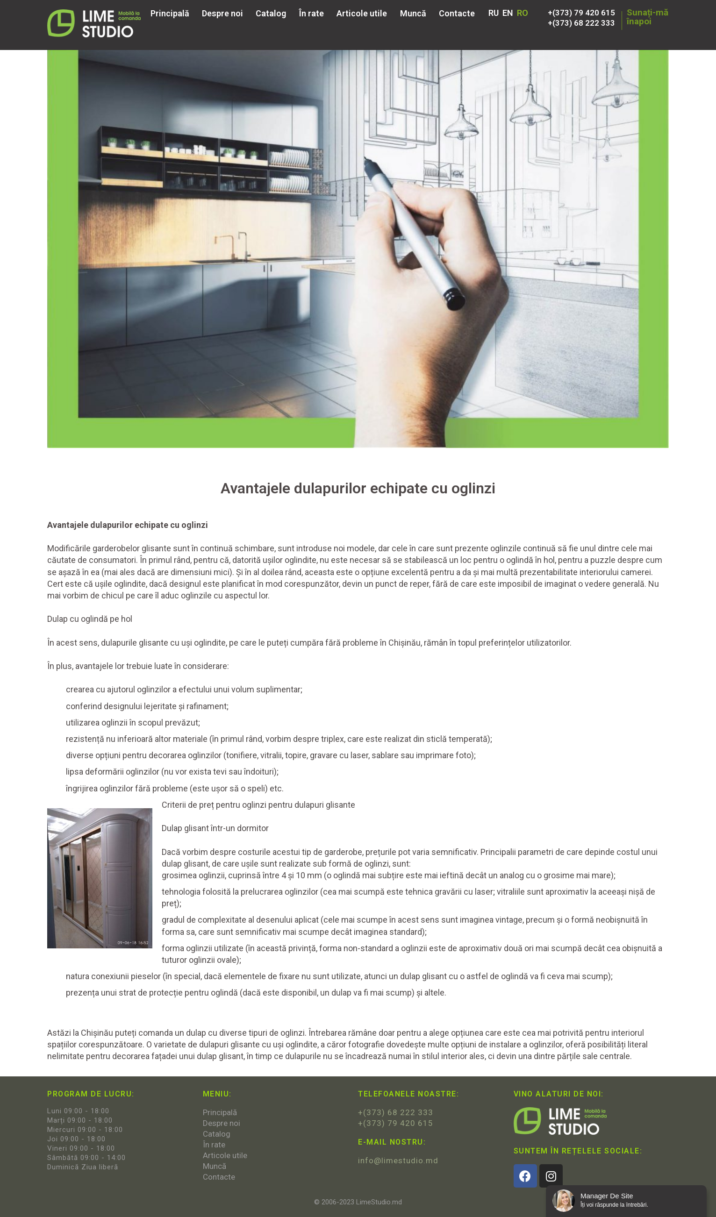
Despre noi (222, 13)
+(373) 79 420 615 (581, 12)
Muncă (413, 13)
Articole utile (362, 13)
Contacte (457, 13)
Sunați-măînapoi (647, 17)
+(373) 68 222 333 (581, 23)
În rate (311, 13)
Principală (169, 13)
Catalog (271, 13)
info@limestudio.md (398, 1160)
